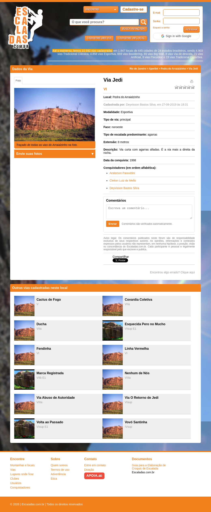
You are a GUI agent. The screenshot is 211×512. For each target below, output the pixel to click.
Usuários (15, 483)
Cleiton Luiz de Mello (123, 180)
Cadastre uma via (99, 38)
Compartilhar (121, 256)
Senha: (157, 21)
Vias (13, 469)
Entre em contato (95, 465)
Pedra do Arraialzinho (173, 68)
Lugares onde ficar (22, 474)
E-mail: (156, 12)
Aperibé (153, 68)
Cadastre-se (133, 9)
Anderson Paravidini (122, 173)
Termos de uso (60, 469)
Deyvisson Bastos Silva (141, 104)
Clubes (14, 478)
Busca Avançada (133, 29)
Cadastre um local (131, 38)
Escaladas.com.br (143, 472)
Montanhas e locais (22, 465)
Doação (89, 469)
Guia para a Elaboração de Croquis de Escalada (149, 467)
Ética (54, 478)
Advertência (58, 474)
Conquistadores (20, 487)
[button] (176, 36)
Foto (18, 80)
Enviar (113, 223)
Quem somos (59, 465)
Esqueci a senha (161, 27)
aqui (192, 272)
